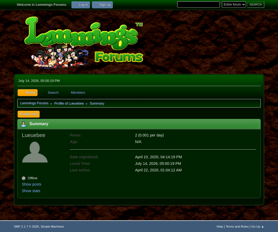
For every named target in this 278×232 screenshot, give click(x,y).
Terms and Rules (237, 226)
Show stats (31, 191)
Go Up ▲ (257, 226)
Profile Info (29, 114)
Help (220, 226)
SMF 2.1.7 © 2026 (26, 226)
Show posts (31, 184)
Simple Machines (52, 226)
